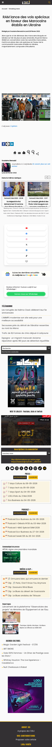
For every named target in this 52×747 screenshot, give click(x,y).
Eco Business (43, 208)
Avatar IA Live (41, 216)
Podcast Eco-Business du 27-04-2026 (26, 532)
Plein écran (44, 420)
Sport (46, 211)
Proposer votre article (26, 739)
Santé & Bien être (17, 211)
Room (12, 213)
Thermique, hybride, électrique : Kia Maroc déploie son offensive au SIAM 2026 (33, 626)
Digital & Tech (7, 211)
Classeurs (33, 477)
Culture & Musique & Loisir (36, 211)
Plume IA (15, 208)
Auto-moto (7, 213)
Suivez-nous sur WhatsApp (26, 294)
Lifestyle (25, 211)
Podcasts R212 (19, 213)
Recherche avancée (10, 352)
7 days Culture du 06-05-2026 (22, 483)
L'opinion (14, 126)
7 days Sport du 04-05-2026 (21, 492)
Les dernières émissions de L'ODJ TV (35, 213)
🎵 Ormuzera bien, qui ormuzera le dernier (28, 578)
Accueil (4, 9)
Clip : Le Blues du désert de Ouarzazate (26, 591)
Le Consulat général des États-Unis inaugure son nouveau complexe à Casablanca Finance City (38, 203)
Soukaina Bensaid (16, 31)
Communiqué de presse (32, 208)
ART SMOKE (8, 648)
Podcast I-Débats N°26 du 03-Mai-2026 (27, 523)
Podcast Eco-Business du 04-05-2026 (26, 519)
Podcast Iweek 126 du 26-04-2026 (24, 536)
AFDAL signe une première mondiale (19, 549)
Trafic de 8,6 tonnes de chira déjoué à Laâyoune (25, 333)
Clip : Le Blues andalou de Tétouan (24, 595)
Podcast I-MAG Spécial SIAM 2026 (24, 527)
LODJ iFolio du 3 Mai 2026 (20, 496)
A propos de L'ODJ (26, 731)
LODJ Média (33, 216)
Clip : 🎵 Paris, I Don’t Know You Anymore (27, 583)
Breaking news (14, 9)
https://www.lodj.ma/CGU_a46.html (26, 462)
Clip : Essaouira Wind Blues (20, 587)
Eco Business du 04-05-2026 (22, 500)
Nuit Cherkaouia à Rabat (15, 667)
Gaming (21, 208)
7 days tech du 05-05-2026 (21, 487)
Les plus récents (20, 477)
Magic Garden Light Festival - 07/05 (20, 644)
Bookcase (25, 216)
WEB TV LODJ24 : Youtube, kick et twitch (26, 411)
